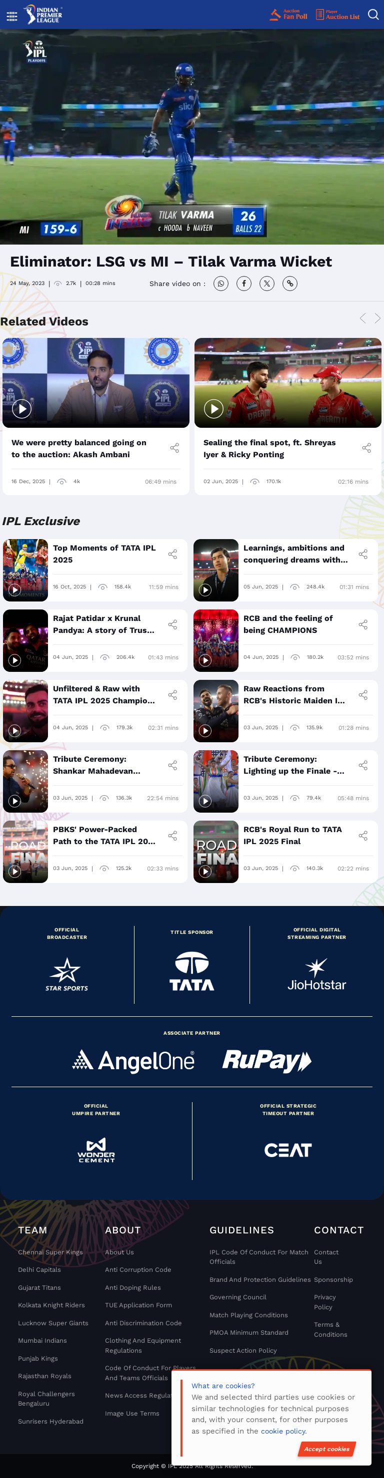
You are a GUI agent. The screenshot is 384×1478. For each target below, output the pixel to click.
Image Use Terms (132, 1413)
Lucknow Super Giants (53, 1323)
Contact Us (326, 1257)
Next (377, 318)
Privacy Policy (325, 1302)
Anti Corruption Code (138, 1269)
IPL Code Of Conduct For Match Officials (259, 1257)
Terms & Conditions (331, 1329)
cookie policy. (284, 1431)
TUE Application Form (138, 1305)
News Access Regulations (145, 1395)
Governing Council (238, 1297)
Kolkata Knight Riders (51, 1305)
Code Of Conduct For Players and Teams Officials (150, 1373)
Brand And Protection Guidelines (260, 1279)
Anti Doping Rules (133, 1287)
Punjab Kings (38, 1358)
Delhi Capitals (39, 1269)
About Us (119, 1252)
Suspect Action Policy (243, 1350)
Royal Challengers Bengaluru (46, 1399)
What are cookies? (223, 1386)
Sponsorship (331, 1279)
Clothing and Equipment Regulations (143, 1345)
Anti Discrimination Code (143, 1323)
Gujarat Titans (39, 1287)
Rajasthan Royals (45, 1376)
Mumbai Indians (42, 1340)
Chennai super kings (50, 1252)
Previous (362, 318)
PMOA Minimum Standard (249, 1332)
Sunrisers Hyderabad (51, 1421)
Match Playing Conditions (249, 1315)
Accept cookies (327, 1449)
